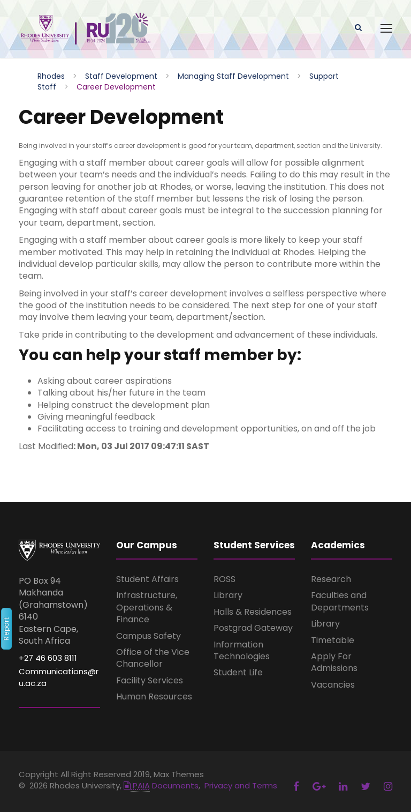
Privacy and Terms (240, 785)
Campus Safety (148, 636)
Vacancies (333, 685)
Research (331, 579)
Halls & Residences (253, 612)
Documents (161, 785)
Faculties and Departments (340, 601)
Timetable (332, 640)
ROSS (224, 579)
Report (6, 628)
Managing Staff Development (233, 76)
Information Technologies (242, 650)
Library (228, 595)
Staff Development (121, 76)
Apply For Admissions (334, 662)
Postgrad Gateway (253, 628)
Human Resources (154, 696)
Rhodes (51, 76)
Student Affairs (147, 579)
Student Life (238, 672)
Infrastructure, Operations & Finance (146, 607)
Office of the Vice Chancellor (152, 658)
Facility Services (149, 680)
